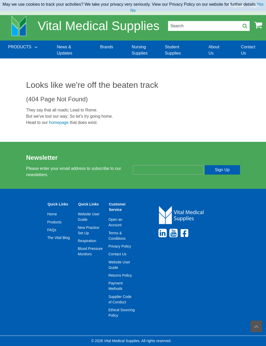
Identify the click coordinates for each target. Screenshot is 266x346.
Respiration (87, 241)
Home (52, 214)
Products (54, 222)
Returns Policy (120, 275)
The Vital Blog (58, 238)
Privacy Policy (119, 246)
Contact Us (117, 254)
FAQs (51, 230)
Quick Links (58, 204)
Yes (260, 4)
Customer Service (117, 207)
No (133, 10)
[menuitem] (23, 50)
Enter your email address (154, 160)
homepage (59, 122)
